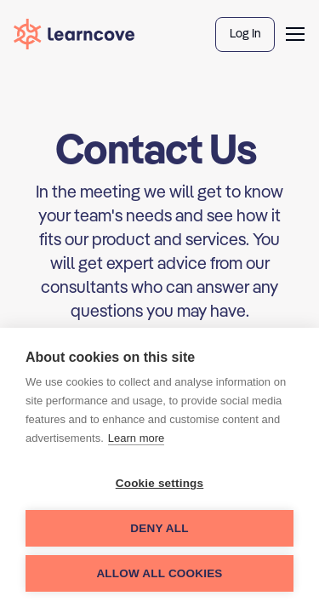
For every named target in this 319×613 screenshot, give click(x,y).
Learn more (136, 438)
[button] (295, 34)
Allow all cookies (159, 573)
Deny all (159, 528)
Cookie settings (160, 483)
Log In (245, 33)
